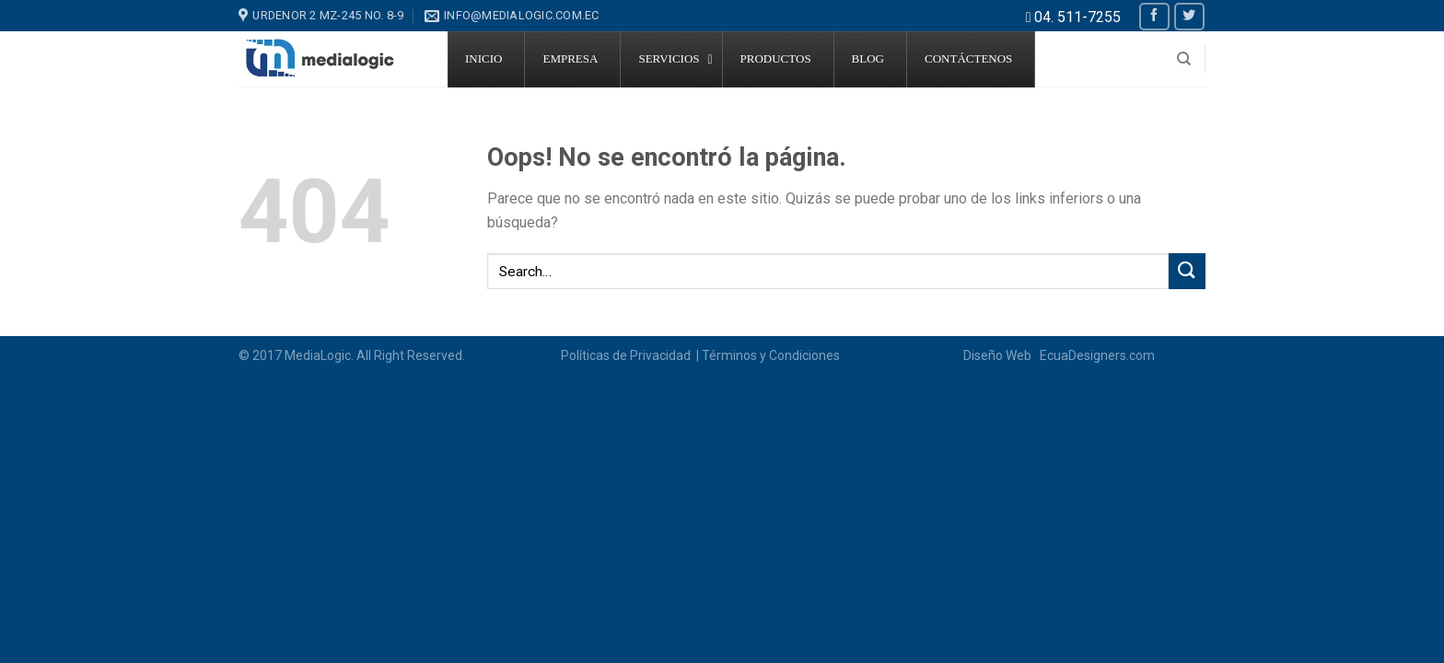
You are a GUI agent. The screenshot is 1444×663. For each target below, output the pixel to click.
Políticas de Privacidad (627, 355)
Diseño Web (1000, 355)
